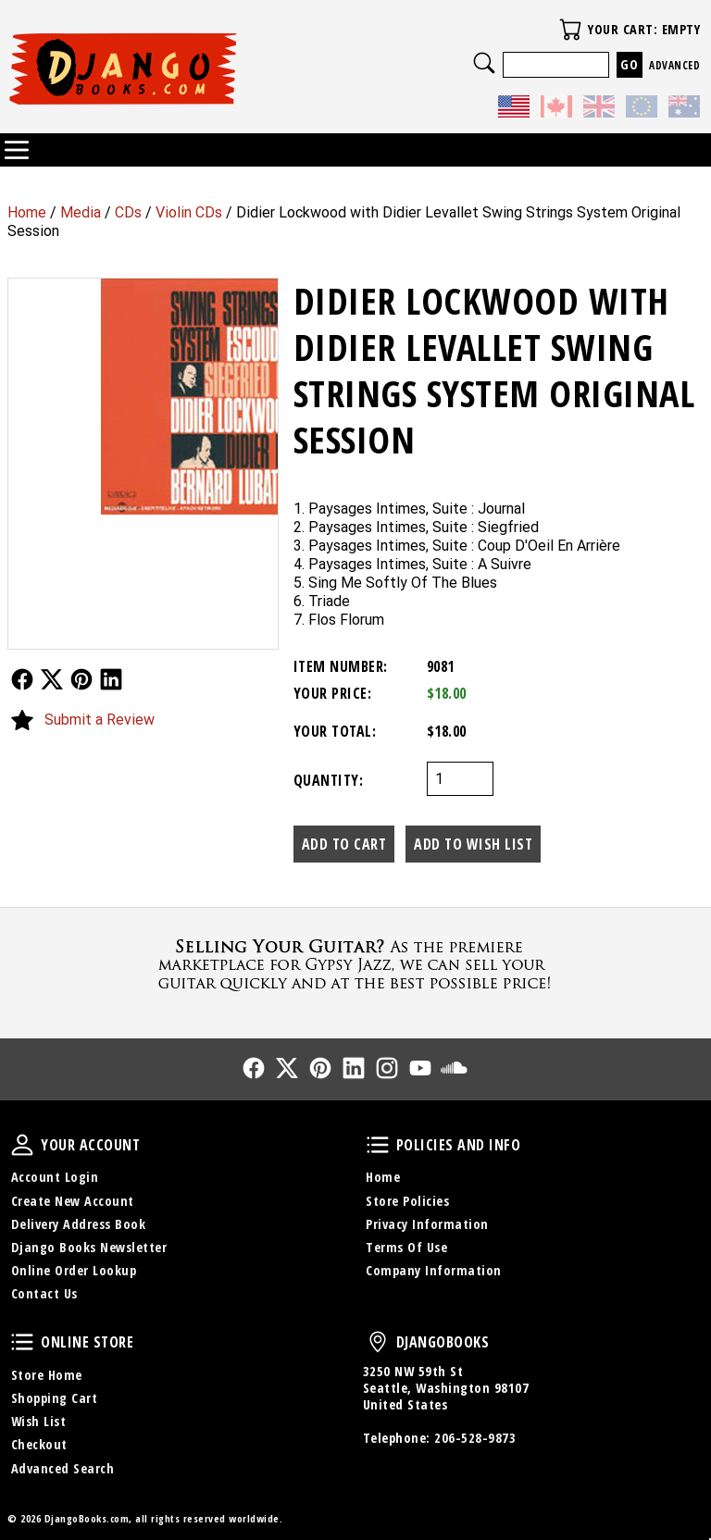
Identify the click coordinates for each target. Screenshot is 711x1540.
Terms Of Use (406, 1247)
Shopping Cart (54, 1398)
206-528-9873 (475, 1438)
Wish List (39, 1421)
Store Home (46, 1375)
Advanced (674, 65)
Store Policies (407, 1201)
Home (26, 212)
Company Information (434, 1270)
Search (484, 63)
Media (80, 212)
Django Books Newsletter (89, 1247)
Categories (16, 150)
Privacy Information (427, 1224)
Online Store (22, 1342)
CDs (128, 212)
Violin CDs (189, 212)
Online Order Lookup (74, 1270)
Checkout (39, 1444)
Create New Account (72, 1201)
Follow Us (22, 679)
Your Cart (570, 29)
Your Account (22, 1145)
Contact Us (44, 1293)
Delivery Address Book (78, 1224)
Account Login (55, 1177)
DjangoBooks (378, 1342)
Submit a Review (99, 719)
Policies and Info (378, 1145)
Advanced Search (63, 1468)
